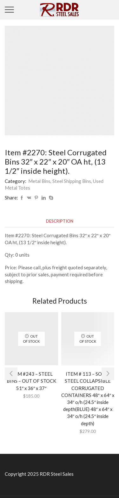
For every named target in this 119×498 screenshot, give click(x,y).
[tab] (59, 221)
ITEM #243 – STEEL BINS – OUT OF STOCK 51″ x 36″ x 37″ (31, 381)
